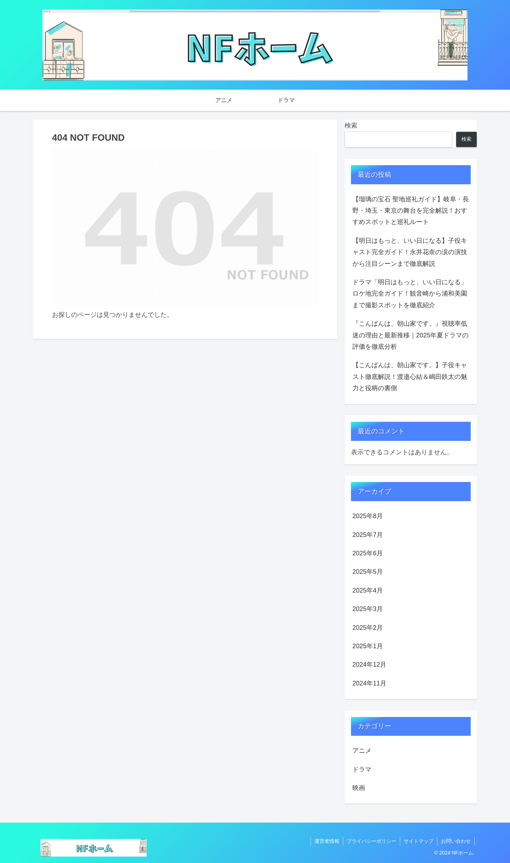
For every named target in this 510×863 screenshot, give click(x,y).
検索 (351, 125)
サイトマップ (419, 841)
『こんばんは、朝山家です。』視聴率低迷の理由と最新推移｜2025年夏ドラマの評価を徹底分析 (410, 335)
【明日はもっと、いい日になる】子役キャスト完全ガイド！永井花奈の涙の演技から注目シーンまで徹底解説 (409, 252)
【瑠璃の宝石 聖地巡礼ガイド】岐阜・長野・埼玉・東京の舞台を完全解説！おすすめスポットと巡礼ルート (410, 211)
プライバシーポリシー (371, 841)
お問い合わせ (456, 841)
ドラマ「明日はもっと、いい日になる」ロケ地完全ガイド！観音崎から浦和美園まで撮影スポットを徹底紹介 (409, 294)
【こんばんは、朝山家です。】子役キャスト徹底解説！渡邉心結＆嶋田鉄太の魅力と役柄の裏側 (409, 377)
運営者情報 (326, 841)
